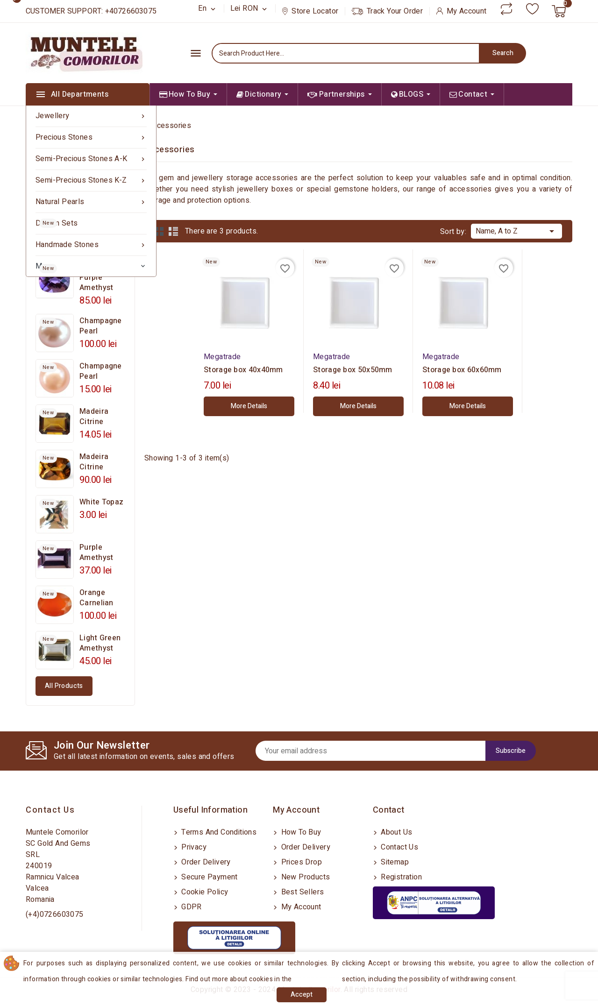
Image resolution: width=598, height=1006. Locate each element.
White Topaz (101, 502)
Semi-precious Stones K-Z (91, 180)
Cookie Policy (203, 892)
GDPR (190, 907)
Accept (302, 994)
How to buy (300, 832)
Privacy (192, 847)
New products (304, 877)
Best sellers (301, 892)
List (173, 231)
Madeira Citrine (93, 416)
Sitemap (394, 862)
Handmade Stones (91, 245)
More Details (249, 406)
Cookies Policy (318, 979)
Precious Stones (91, 137)
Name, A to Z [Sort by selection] (516, 230)
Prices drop (300, 862)
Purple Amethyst (96, 552)
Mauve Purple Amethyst (96, 277)
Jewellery (91, 116)
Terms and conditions (217, 832)
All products (64, 686)
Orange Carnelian (96, 598)
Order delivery (205, 862)
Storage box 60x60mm (462, 370)
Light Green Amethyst (100, 643)
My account (300, 907)
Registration (400, 877)
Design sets (57, 223)
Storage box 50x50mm (352, 370)
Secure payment (208, 877)
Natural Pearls (91, 202)
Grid (159, 231)
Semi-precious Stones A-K (91, 159)
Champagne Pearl (100, 326)
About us (396, 832)
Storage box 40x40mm (243, 370)
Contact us (50, 810)
